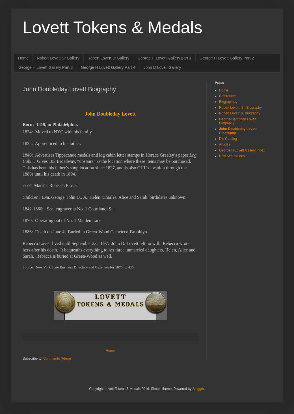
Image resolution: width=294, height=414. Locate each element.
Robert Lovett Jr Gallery (108, 58)
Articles (224, 144)
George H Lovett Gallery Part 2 (227, 58)
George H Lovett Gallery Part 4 (108, 67)
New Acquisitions (232, 156)
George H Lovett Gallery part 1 (164, 58)
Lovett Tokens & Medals (112, 27)
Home (23, 58)
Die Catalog (228, 139)
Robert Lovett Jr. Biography (239, 113)
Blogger (198, 389)
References (227, 96)
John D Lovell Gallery (162, 67)
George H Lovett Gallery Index (242, 150)
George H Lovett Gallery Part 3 (45, 67)
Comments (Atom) (57, 358)
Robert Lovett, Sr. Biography (240, 108)
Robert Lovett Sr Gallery (58, 58)
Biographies (228, 102)
